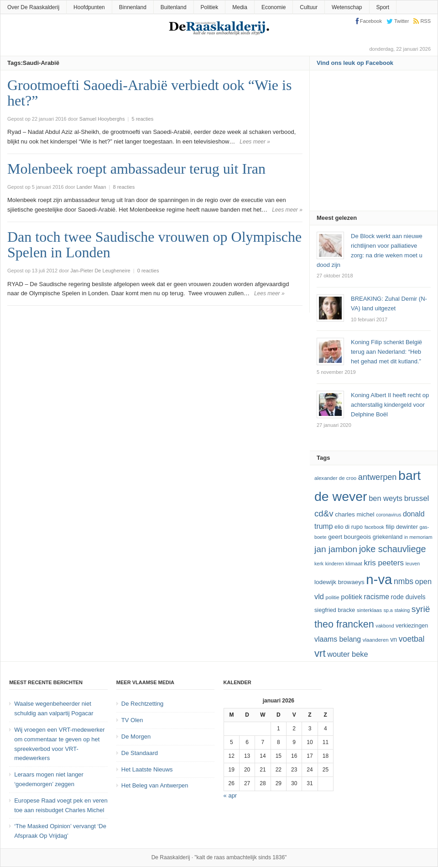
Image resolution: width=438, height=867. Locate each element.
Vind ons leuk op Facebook (355, 62)
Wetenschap (347, 7)
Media (239, 7)
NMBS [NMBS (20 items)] (403, 581)
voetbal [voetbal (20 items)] (412, 639)
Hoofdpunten (89, 7)
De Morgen (136, 736)
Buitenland (174, 7)
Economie (273, 7)
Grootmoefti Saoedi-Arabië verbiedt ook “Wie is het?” (149, 93)
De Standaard (139, 753)
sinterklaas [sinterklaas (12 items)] (369, 610)
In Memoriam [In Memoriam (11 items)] (418, 537)
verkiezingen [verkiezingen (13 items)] (412, 625)
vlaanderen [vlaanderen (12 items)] (376, 640)
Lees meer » (255, 141)
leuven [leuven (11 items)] (413, 563)
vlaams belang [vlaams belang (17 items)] (337, 639)
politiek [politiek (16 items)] (351, 597)
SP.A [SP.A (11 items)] (388, 610)
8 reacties (124, 187)
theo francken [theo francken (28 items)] (344, 624)
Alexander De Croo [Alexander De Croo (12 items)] (335, 478)
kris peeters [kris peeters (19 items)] (384, 562)
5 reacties (142, 119)
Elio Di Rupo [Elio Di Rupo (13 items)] (348, 527)
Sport (383, 7)
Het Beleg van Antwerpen (154, 785)
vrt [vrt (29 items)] (320, 653)
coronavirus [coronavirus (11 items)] (388, 514)
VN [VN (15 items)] (393, 639)
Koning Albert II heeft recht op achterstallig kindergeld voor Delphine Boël (390, 405)
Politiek (210, 7)
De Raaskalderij (170, 857)
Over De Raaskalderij (33, 7)
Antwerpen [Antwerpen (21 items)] (377, 477)
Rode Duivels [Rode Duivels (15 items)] (408, 597)
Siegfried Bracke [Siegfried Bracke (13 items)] (334, 610)
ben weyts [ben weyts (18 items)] (385, 498)
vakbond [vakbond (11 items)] (384, 625)
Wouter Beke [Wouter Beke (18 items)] (347, 654)
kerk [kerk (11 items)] (318, 563)
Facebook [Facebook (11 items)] (374, 527)
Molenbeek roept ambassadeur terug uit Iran (136, 168)
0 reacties (148, 270)
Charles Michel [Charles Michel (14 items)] (354, 514)
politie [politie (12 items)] (332, 597)
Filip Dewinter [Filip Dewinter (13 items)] (402, 527)
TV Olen (132, 720)
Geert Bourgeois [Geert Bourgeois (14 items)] (349, 536)
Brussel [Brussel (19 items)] (416, 498)
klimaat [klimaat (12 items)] (353, 563)
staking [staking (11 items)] (402, 610)
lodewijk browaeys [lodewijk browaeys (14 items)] (339, 582)
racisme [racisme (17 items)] (376, 597)
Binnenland (132, 7)
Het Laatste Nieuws (147, 769)
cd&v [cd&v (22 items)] (324, 513)
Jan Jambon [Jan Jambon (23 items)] (335, 549)
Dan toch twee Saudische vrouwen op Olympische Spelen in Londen (154, 245)
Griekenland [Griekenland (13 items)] (387, 537)
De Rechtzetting (142, 703)
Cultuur (309, 7)
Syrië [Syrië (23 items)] (421, 609)
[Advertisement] (377, 143)
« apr (230, 795)
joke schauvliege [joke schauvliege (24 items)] (392, 549)
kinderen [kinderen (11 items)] (334, 563)
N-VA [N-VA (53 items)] (379, 579)
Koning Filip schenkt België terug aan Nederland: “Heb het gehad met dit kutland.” (386, 352)
